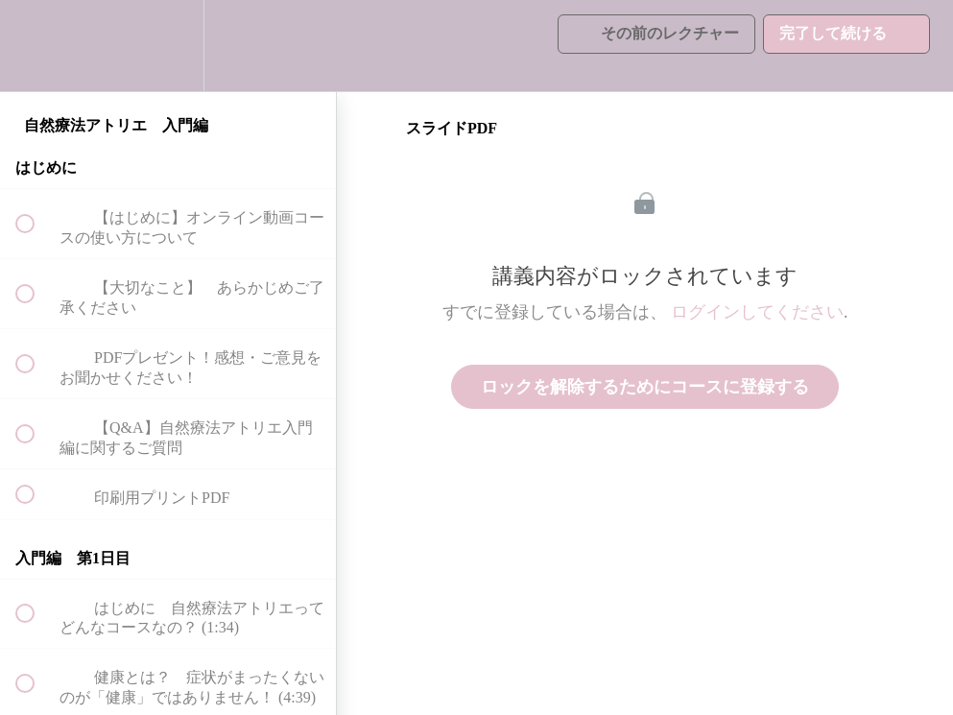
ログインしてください (757, 312)
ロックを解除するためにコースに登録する (645, 386)
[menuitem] (167, 45)
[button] (35, 45)
